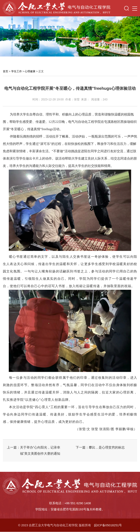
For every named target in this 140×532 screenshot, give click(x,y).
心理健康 (30, 71)
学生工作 (16, 71)
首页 (5, 71)
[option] (70, 36)
